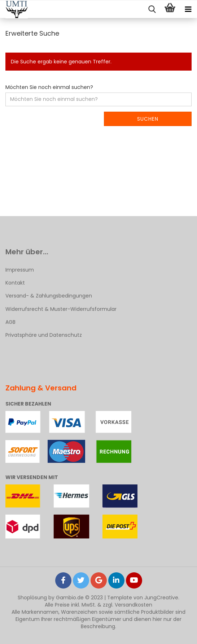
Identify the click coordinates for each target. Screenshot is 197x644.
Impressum (19, 269)
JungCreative (161, 597)
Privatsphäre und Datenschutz (43, 335)
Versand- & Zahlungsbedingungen (48, 295)
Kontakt (15, 282)
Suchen (147, 118)
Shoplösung (32, 597)
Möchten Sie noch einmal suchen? (49, 87)
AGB (10, 322)
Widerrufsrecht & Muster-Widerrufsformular (61, 309)
